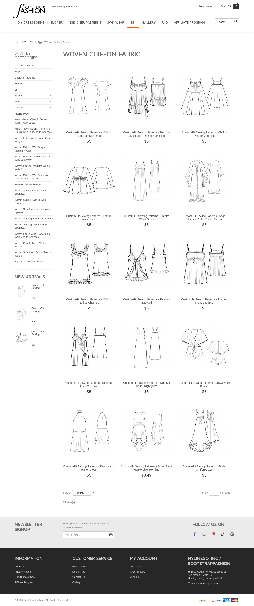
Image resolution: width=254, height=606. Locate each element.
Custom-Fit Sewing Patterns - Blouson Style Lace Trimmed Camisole (146, 134)
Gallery (149, 22)
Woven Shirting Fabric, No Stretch (34, 218)
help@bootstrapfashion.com (207, 583)
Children (19, 107)
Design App (78, 571)
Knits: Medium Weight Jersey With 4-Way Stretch (31, 121)
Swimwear (115, 22)
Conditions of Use (25, 577)
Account (207, 6)
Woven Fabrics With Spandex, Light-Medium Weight (32, 177)
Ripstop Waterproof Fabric (29, 261)
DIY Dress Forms (31, 22)
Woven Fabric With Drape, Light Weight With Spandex (32, 235)
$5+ (133, 22)
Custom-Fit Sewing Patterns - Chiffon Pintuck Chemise (204, 134)
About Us (20, 566)
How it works (79, 566)
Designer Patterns (85, 22)
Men (17, 101)
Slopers (57, 22)
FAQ (165, 22)
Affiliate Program (189, 22)
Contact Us (78, 577)
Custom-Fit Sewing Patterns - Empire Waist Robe (89, 217)
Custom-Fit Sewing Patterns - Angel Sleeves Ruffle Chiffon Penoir (204, 217)
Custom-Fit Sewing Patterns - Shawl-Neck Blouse (204, 384)
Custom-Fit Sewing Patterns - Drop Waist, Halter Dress (89, 468)
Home (18, 42)
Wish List (135, 577)
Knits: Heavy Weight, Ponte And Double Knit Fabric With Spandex (33, 130)
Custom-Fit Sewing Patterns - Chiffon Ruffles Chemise (89, 301)
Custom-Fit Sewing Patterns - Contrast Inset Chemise (89, 384)
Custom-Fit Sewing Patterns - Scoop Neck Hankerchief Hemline (146, 468)
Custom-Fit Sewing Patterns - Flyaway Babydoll (146, 301)
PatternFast (72, 6)
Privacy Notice (23, 571)
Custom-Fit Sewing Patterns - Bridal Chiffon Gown (204, 468)
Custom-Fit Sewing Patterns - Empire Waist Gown (146, 217)
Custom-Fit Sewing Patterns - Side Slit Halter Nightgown (146, 384)
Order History (137, 571)
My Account (136, 566)
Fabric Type (36, 42)
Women (19, 95)
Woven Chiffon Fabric (28, 184)
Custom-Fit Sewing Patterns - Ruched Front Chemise (204, 301)
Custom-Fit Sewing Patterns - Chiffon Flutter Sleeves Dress (89, 134)
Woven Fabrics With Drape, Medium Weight (30, 149)
